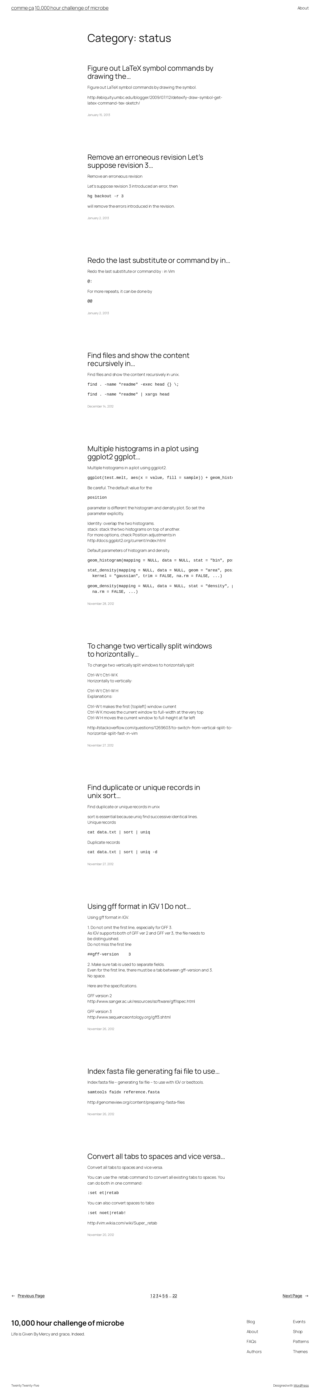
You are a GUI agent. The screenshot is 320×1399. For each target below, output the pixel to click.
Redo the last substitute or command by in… (158, 260)
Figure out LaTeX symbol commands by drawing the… (150, 72)
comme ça (22, 8)
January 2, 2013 (98, 218)
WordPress (301, 1385)
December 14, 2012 (100, 406)
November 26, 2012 (100, 1029)
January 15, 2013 (98, 115)
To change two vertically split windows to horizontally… (149, 650)
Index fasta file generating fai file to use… (153, 1071)
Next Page (296, 1296)
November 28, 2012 (100, 603)
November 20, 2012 (100, 1235)
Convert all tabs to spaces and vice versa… (156, 1156)
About (303, 8)
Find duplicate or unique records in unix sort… (143, 791)
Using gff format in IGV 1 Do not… (139, 906)
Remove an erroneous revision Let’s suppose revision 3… (145, 161)
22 (174, 1295)
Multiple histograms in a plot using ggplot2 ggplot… (143, 452)
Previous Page (28, 1296)
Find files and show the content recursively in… (138, 359)
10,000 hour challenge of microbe (72, 8)
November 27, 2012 (100, 745)
